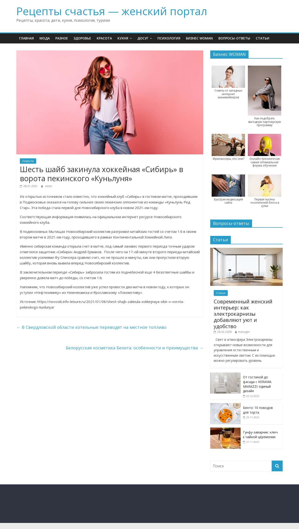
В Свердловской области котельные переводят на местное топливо (91, 327)
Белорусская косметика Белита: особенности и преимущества (134, 348)
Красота (104, 38)
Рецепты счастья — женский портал (111, 11)
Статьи (262, 38)
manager (244, 332)
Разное (61, 38)
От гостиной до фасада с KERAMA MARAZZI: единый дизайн (257, 384)
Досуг (142, 38)
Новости (28, 161)
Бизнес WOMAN (199, 38)
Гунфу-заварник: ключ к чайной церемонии (260, 434)
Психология (168, 38)
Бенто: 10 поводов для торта (258, 410)
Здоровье (82, 38)
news (48, 186)
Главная (26, 38)
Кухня (122, 38)
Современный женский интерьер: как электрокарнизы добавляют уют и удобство (243, 314)
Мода (44, 38)
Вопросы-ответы (234, 38)
